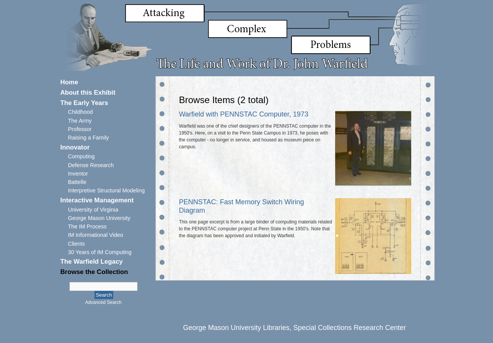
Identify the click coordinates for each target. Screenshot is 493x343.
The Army (80, 121)
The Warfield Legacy (91, 261)
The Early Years (84, 103)
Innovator (74, 147)
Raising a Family (88, 138)
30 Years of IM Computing (100, 252)
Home (69, 82)
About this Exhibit (88, 92)
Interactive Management (97, 200)
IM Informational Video (95, 235)
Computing (81, 156)
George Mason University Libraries (236, 328)
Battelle (77, 182)
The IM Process (87, 226)
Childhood (80, 112)
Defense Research (91, 165)
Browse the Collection (94, 272)
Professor (80, 129)
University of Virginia (93, 210)
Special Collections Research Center (349, 328)
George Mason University (99, 218)
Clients (76, 244)
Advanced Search (103, 302)
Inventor (78, 174)
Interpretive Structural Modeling (106, 190)
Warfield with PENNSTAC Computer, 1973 (243, 114)
